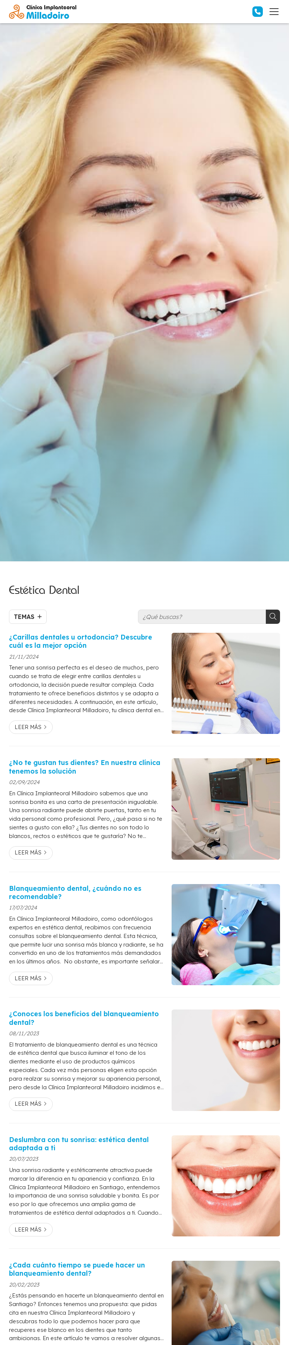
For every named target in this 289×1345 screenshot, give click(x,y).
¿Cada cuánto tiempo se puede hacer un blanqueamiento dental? (77, 1269)
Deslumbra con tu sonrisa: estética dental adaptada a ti (79, 1143)
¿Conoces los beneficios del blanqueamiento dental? (84, 1017)
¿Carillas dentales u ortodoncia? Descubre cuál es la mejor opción (80, 641)
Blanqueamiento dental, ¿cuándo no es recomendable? (75, 892)
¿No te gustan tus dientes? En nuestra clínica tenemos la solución (84, 766)
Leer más (28, 727)
